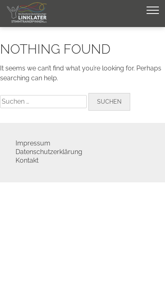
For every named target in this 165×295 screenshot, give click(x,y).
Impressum (33, 143)
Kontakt (27, 160)
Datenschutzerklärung (49, 152)
